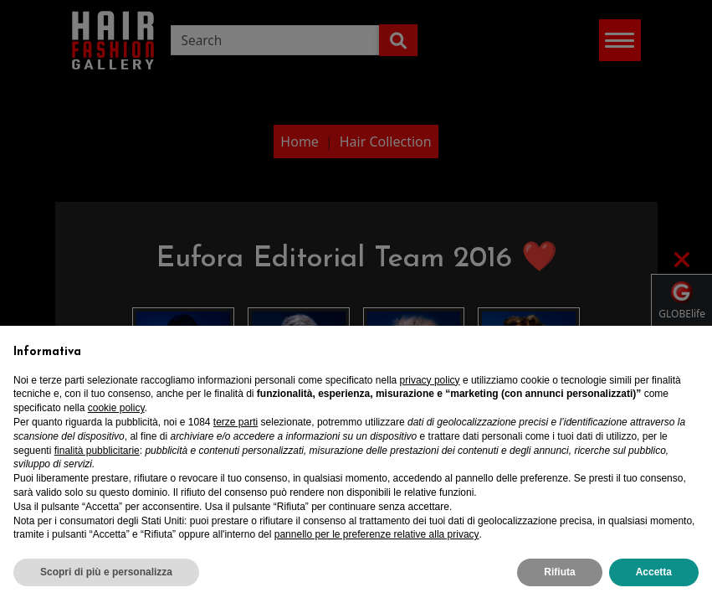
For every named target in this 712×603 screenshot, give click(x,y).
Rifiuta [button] (559, 572)
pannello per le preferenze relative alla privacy (376, 534)
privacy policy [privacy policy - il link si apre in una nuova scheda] (430, 380)
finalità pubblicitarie (97, 450)
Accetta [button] (654, 572)
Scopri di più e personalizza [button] (106, 572)
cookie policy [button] (116, 408)
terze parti (235, 422)
